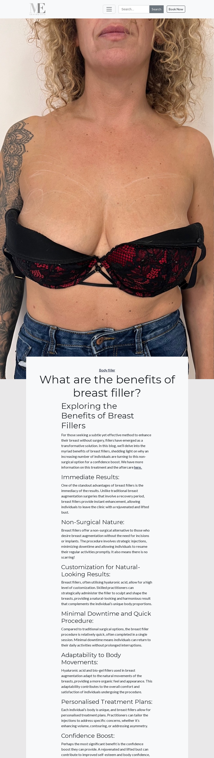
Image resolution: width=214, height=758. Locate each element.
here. (138, 467)
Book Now (176, 9)
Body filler (107, 370)
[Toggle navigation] (109, 9)
